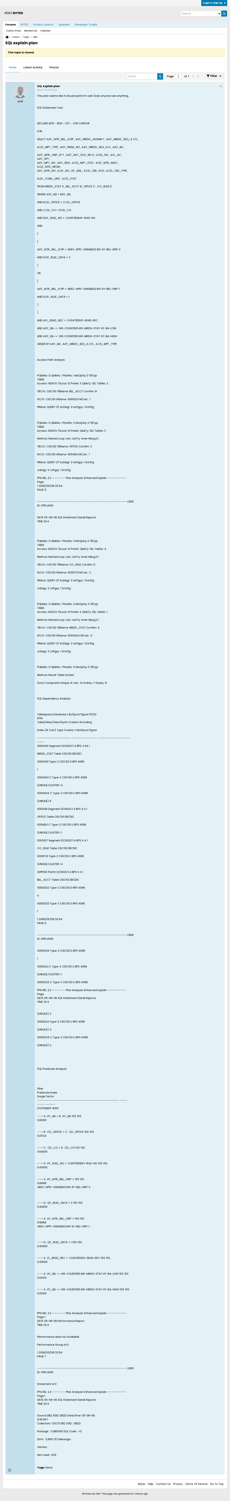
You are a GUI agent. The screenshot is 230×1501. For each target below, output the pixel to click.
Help (150, 1484)
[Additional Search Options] (219, 14)
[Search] (200, 14)
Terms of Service (196, 1484)
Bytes (141, 1484)
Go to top (217, 1484)
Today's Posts (13, 30)
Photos (54, 67)
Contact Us (163, 1484)
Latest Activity (32, 67)
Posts (12, 67)
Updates (64, 24)
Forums (10, 24)
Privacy (178, 1484)
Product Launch (43, 24)
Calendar (45, 30)
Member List (30, 30)
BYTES (24, 24)
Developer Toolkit (86, 24)
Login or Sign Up (214, 2)
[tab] (12, 67)
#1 (220, 86)
